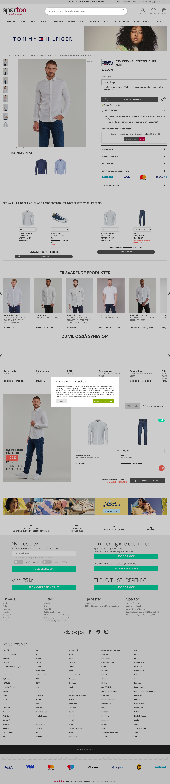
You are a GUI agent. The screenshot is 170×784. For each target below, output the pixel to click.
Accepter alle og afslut (103, 401)
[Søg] (123, 11)
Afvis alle (61, 401)
